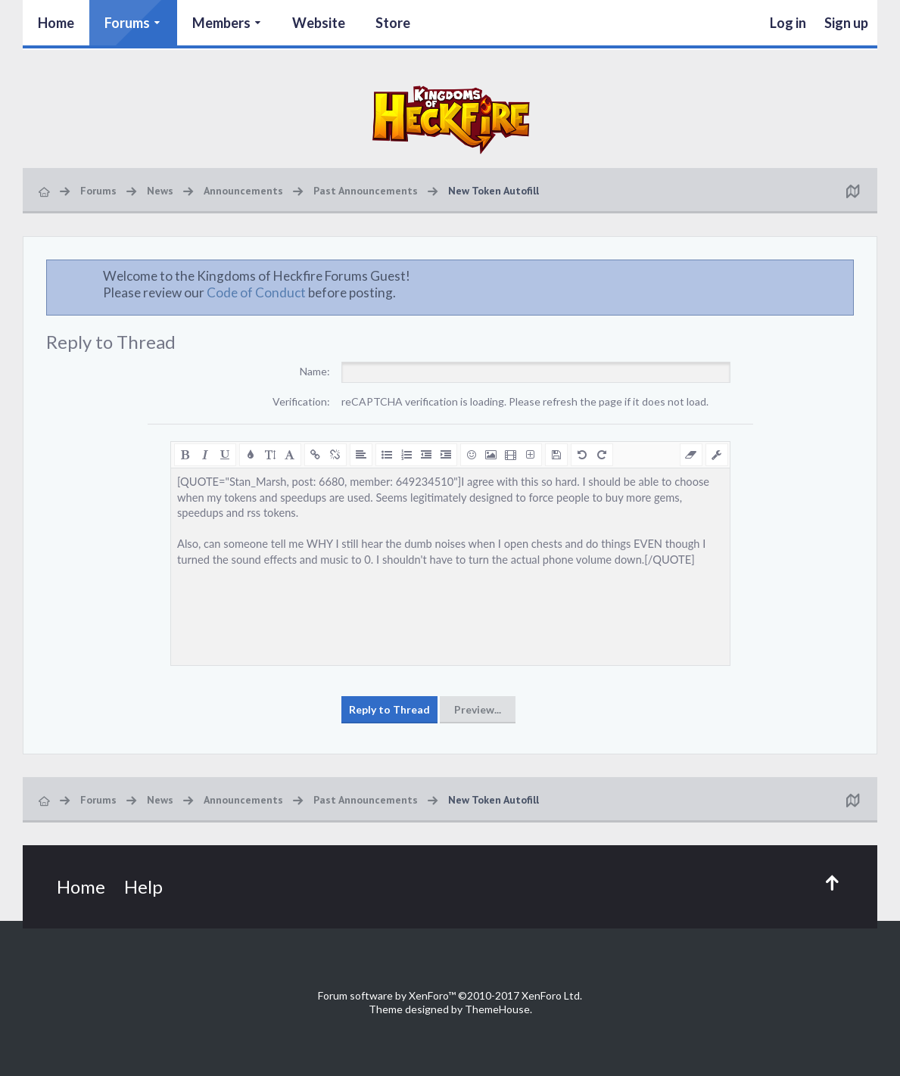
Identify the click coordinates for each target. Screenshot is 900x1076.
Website (318, 22)
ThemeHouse (497, 1009)
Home (56, 22)
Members (221, 22)
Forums (127, 22)
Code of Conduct (256, 292)
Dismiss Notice (843, 275)
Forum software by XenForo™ (450, 995)
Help (143, 886)
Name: (315, 371)
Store (392, 22)
